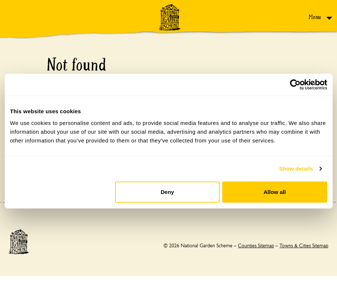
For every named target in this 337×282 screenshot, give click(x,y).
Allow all (275, 191)
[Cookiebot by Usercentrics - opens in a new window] (295, 84)
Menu (315, 17)
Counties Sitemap (256, 245)
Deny (167, 191)
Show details (296, 168)
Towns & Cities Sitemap (303, 245)
